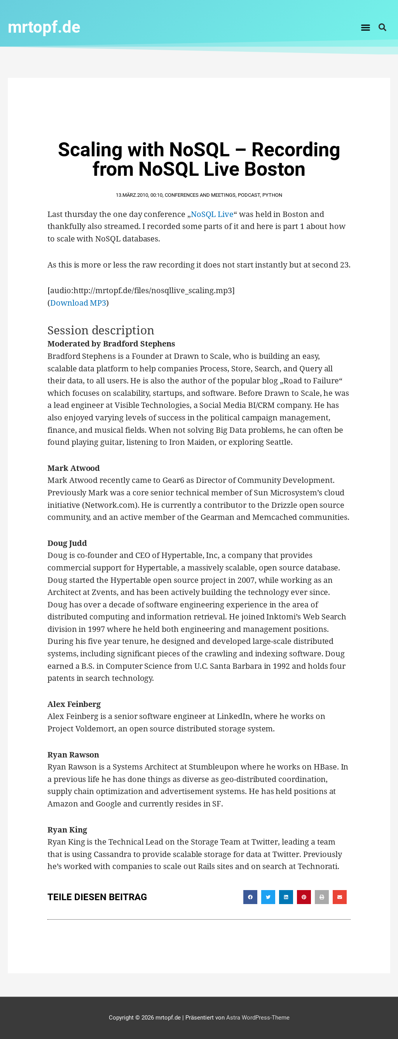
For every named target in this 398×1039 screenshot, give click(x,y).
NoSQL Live (212, 214)
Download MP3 (78, 302)
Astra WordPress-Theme (258, 1017)
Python (272, 195)
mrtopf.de (44, 27)
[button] (365, 27)
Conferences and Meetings (200, 195)
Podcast (249, 195)
